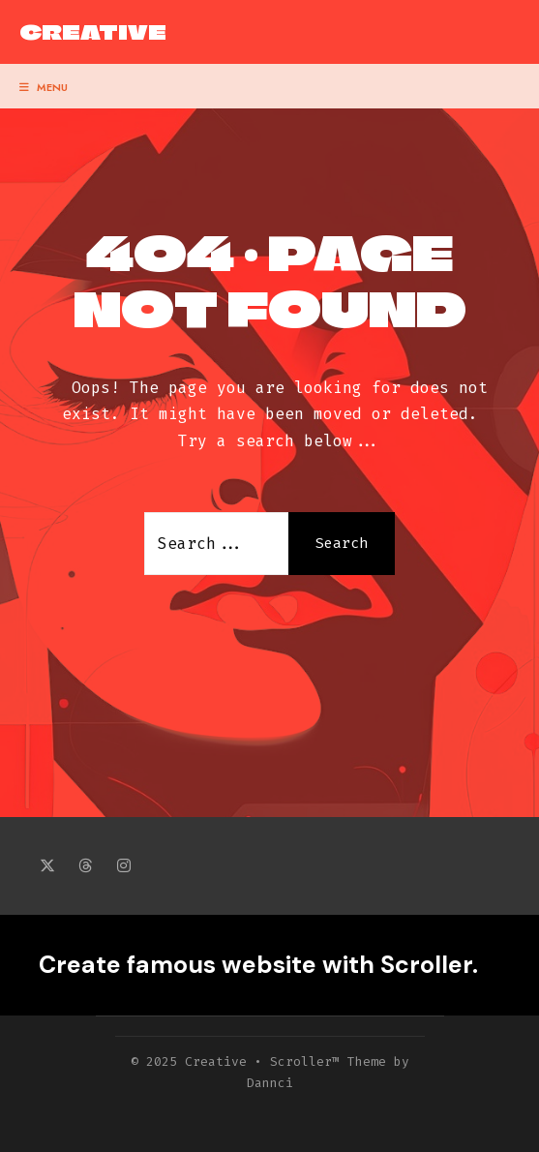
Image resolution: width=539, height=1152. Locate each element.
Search (341, 543)
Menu (43, 87)
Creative (92, 32)
